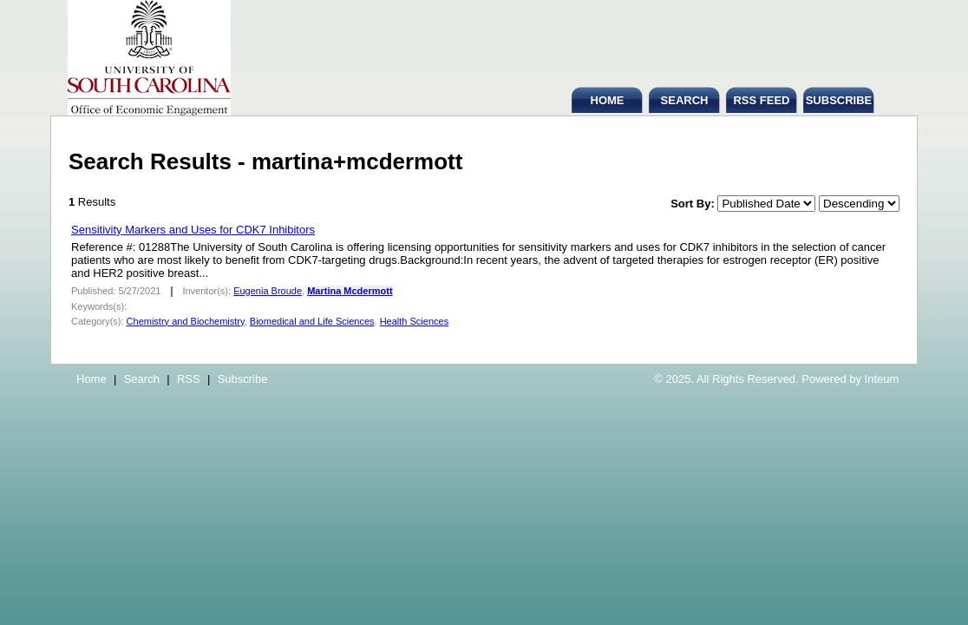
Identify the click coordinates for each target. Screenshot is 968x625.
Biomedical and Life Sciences (312, 321)
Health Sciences (414, 321)
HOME (608, 100)
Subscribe (243, 378)
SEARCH (685, 100)
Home (91, 378)
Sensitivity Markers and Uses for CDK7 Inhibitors (193, 229)
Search (142, 378)
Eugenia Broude (267, 291)
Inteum (882, 378)
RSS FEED (761, 100)
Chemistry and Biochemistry (186, 321)
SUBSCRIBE (839, 100)
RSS (188, 378)
